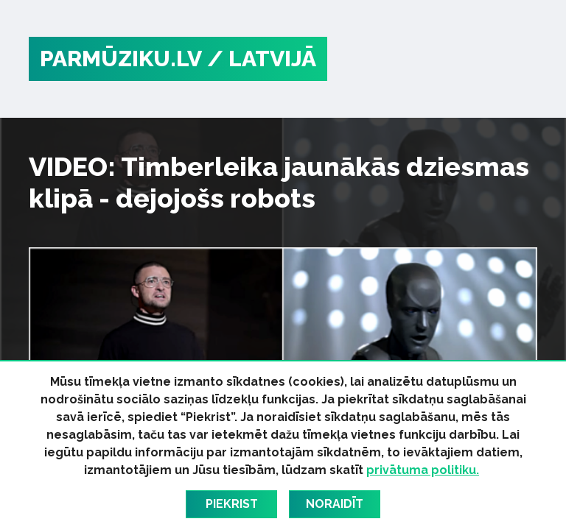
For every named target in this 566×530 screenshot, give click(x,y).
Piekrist (232, 504)
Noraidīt (334, 504)
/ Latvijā (261, 58)
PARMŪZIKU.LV (121, 58)
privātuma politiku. (422, 470)
